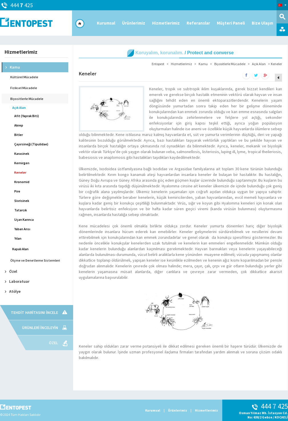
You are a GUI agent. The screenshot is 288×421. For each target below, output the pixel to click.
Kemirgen (21, 163)
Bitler (18, 135)
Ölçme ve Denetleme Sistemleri (35, 260)
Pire (17, 191)
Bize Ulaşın (262, 23)
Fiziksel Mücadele (23, 88)
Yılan (17, 238)
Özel (11, 271)
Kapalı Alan (20, 249)
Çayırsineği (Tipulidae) (31, 144)
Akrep (18, 125)
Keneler (20, 172)
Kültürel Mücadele (24, 77)
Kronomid (21, 182)
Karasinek (21, 153)
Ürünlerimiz (133, 23)
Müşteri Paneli (231, 23)
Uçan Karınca (24, 219)
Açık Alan (19, 107)
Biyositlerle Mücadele (26, 99)
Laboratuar (17, 281)
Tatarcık (20, 210)
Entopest (158, 64)
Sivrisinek (21, 201)
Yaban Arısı (22, 229)
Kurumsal (106, 23)
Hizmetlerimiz (166, 23)
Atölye (13, 291)
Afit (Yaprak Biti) (26, 116)
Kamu (12, 67)
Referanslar (198, 23)
